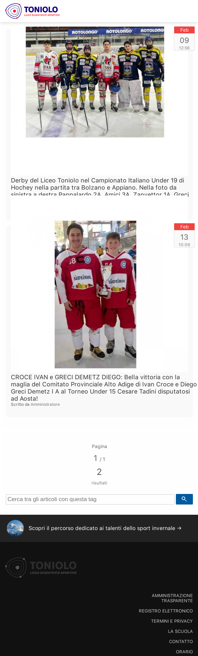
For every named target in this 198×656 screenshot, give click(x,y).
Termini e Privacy (172, 621)
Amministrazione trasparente (172, 598)
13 (184, 237)
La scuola (180, 631)
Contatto (181, 641)
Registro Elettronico (166, 610)
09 (184, 40)
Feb (184, 30)
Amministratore (45, 404)
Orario (184, 651)
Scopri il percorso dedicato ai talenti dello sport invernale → (105, 528)
